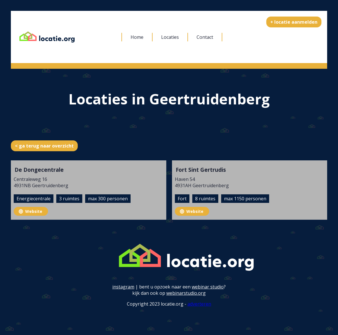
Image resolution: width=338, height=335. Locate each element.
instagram (123, 287)
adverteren (199, 304)
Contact (205, 37)
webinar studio (208, 287)
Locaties (170, 37)
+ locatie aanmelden (293, 22)
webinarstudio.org (186, 293)
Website (33, 211)
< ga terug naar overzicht (44, 146)
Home (137, 37)
